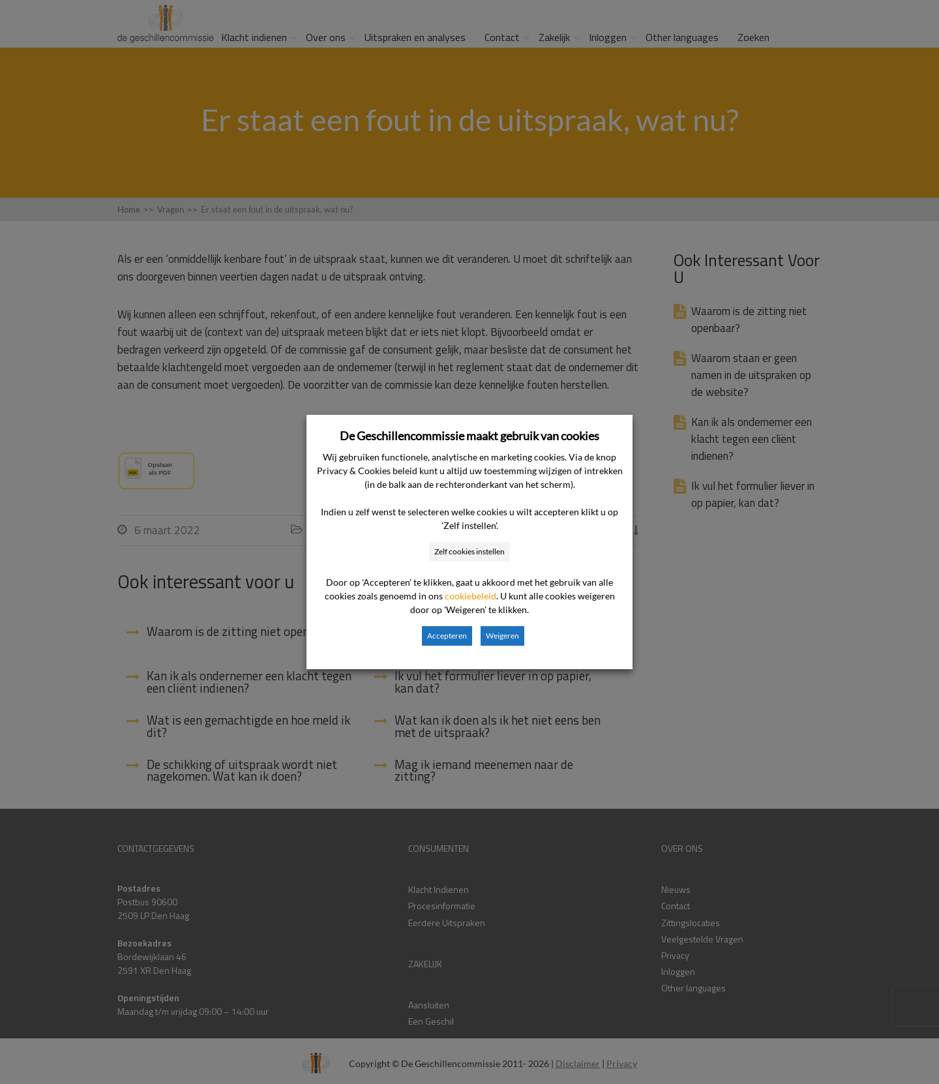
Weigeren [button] (502, 635)
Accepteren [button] (447, 635)
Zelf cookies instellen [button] (469, 551)
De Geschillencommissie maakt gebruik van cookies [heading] (469, 436)
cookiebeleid (470, 595)
